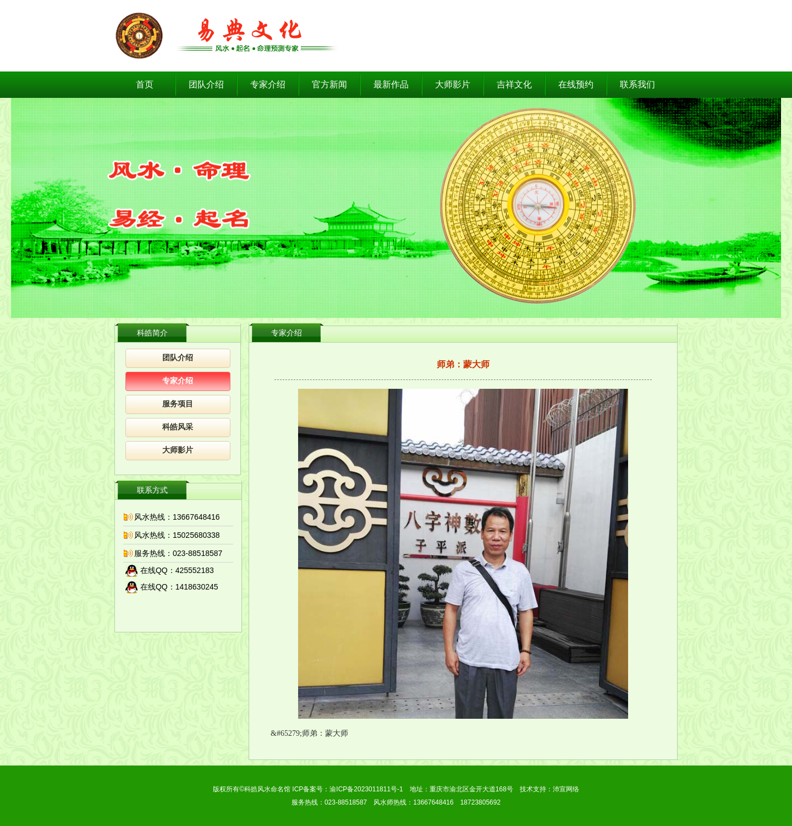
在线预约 (575, 84)
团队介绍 (206, 84)
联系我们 (637, 84)
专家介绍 (267, 84)
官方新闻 (329, 84)
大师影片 (452, 84)
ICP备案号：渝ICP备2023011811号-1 (347, 789)
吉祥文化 (514, 84)
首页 (144, 84)
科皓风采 (177, 427)
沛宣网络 (566, 789)
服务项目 (177, 404)
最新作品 (391, 84)
